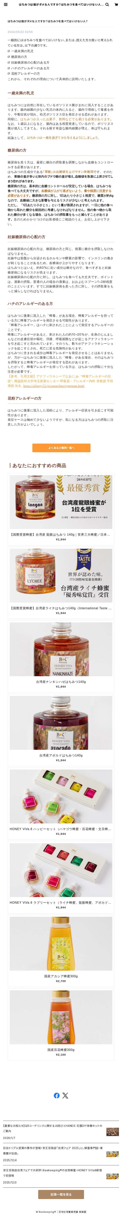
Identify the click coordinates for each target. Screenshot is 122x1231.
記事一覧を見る (61, 1194)
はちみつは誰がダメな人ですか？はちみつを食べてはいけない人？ (48, 21)
